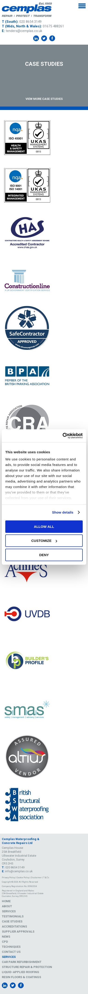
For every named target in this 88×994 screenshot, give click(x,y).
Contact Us (11, 952)
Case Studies (12, 921)
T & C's (46, 877)
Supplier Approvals (18, 931)
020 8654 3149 (30, 22)
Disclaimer (36, 877)
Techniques (11, 946)
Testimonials (12, 916)
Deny (44, 555)
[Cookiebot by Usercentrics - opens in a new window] (63, 436)
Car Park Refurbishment (21, 962)
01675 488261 (53, 26)
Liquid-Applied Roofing (20, 972)
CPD (5, 941)
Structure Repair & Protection (27, 967)
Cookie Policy (23, 877)
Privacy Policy (8, 877)
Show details (62, 512)
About (7, 906)
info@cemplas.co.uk (19, 871)
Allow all (44, 526)
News (6, 936)
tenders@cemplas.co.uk (24, 31)
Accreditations (14, 926)
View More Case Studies (44, 99)
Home (6, 901)
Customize (44, 541)
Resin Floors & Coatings (21, 977)
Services (9, 911)
